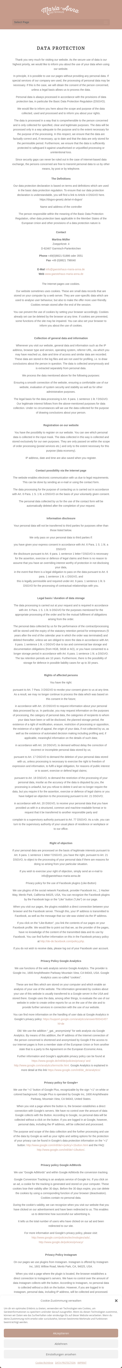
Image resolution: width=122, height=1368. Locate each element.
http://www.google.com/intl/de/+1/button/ (60, 1149)
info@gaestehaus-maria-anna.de (65, 269)
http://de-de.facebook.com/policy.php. (62, 941)
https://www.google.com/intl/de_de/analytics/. (74, 1070)
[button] (116, 1301)
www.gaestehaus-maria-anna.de (64, 273)
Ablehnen (61, 1344)
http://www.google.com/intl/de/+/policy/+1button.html (57, 1145)
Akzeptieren (61, 1333)
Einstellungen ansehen (61, 1354)
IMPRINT (81, 1362)
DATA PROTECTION (65, 1362)
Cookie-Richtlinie (44, 1362)
